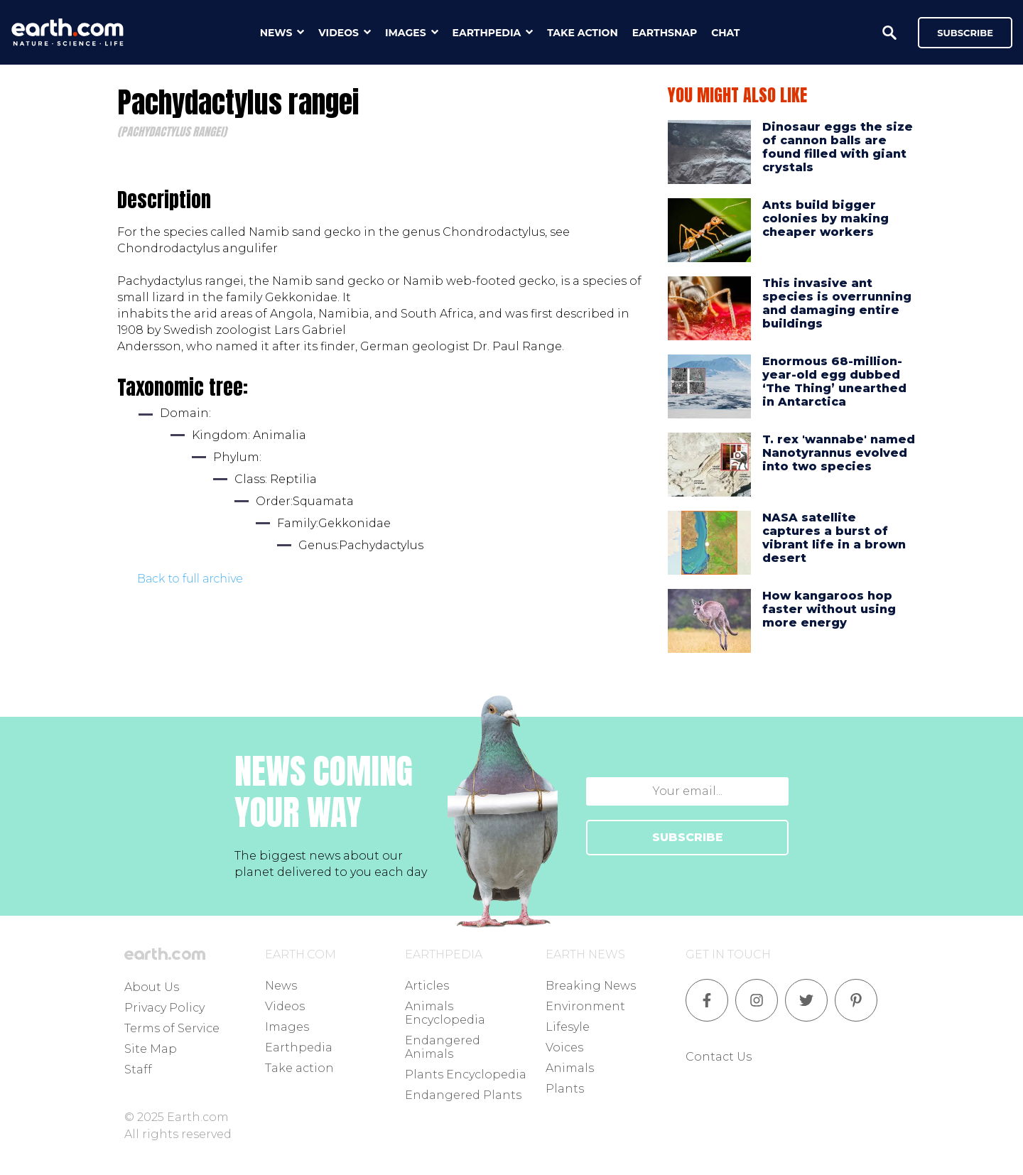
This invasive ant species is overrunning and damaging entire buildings (836, 303)
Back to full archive (190, 578)
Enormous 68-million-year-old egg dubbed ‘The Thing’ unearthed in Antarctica (834, 381)
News (281, 985)
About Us (151, 987)
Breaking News (591, 985)
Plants (565, 1088)
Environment (585, 1006)
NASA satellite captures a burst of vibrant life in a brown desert (834, 538)
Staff (138, 1069)
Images (287, 1027)
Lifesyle (568, 1027)
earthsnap (664, 32)
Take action (299, 1068)
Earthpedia (298, 1047)
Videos (285, 1006)
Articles (427, 985)
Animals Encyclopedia (445, 1013)
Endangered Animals (442, 1047)
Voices (564, 1047)
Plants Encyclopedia (465, 1074)
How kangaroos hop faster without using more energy (829, 609)
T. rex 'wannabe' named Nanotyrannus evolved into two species (838, 453)
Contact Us (719, 1056)
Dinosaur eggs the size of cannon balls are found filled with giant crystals (837, 147)
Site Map (150, 1049)
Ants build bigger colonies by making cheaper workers (825, 218)
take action (582, 32)
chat (725, 32)
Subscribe (965, 32)
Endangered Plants (463, 1095)
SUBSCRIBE (687, 837)
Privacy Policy (164, 1007)
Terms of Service (172, 1028)
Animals (570, 1068)
